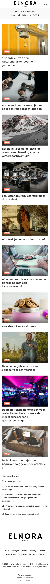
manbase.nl (25, 580)
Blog (7, 51)
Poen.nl (21, 567)
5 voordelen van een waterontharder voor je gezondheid (17, 61)
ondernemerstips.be (25, 578)
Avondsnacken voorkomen (19, 326)
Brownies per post (13, 481)
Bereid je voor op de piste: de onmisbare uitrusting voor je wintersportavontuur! (21, 152)
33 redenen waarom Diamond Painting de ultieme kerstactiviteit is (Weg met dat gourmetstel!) (21, 497)
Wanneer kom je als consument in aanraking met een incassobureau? (24, 282)
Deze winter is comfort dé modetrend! (22, 514)
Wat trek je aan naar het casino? (23, 239)
